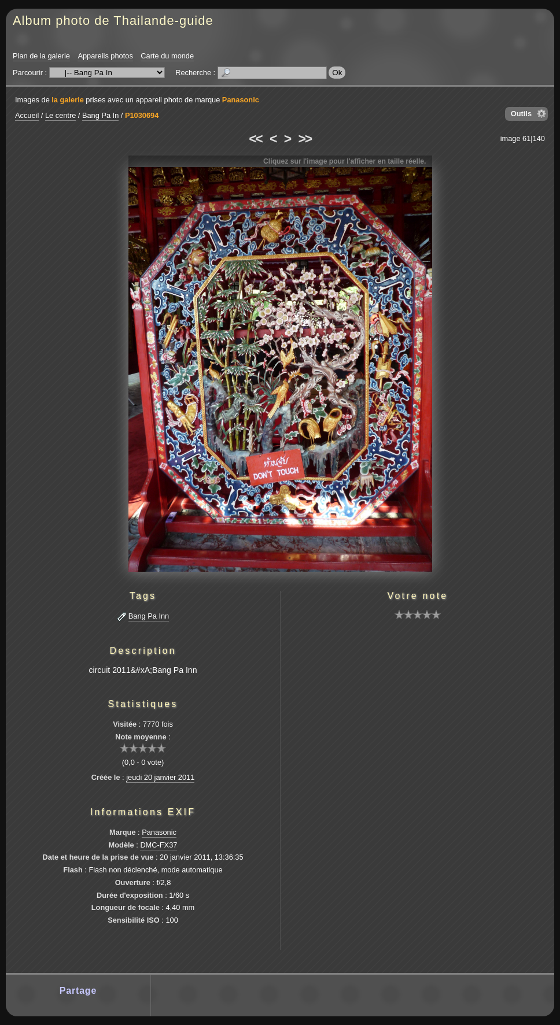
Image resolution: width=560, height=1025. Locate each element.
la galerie (67, 99)
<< (255, 138)
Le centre (60, 115)
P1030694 (142, 115)
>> (305, 138)
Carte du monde (167, 55)
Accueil (27, 115)
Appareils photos (105, 55)
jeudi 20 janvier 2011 (160, 777)
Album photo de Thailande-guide (113, 20)
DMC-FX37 (158, 845)
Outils (521, 113)
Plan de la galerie (41, 55)
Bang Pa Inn (148, 616)
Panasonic (240, 99)
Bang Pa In (100, 115)
